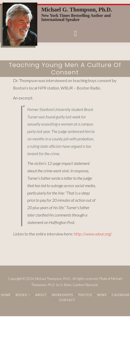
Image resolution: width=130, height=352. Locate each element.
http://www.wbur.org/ (93, 233)
